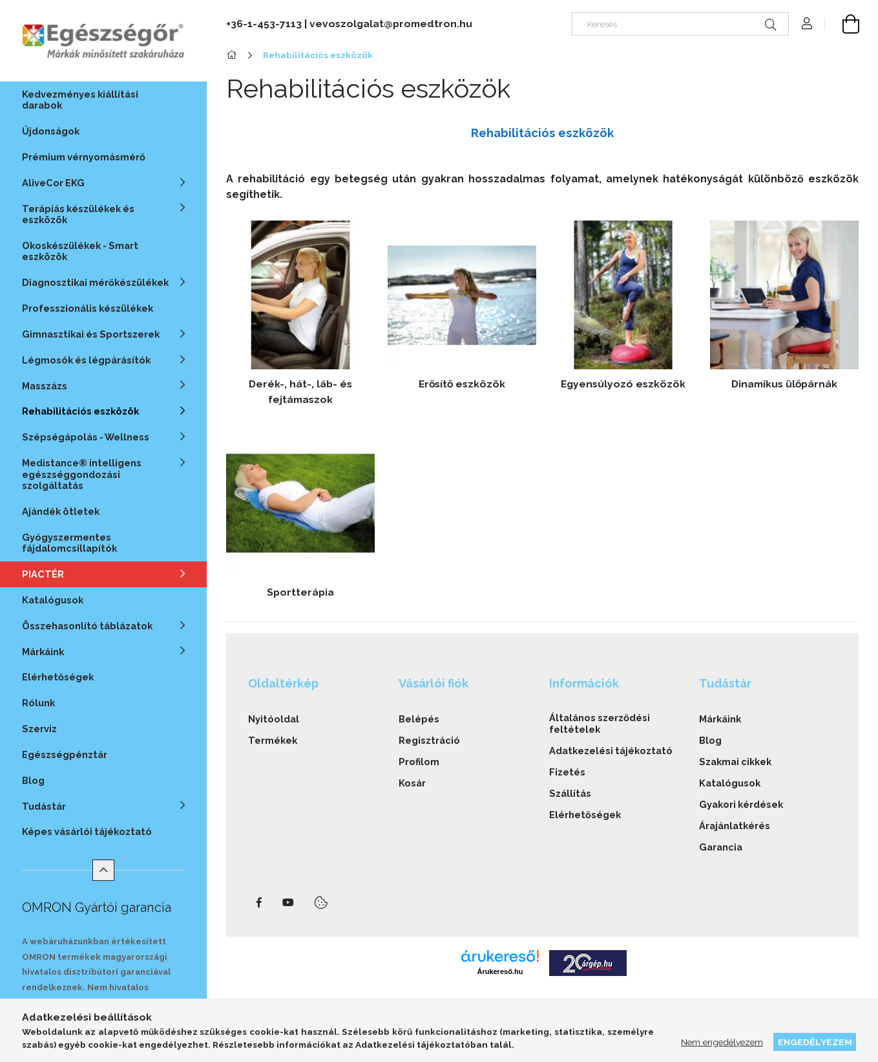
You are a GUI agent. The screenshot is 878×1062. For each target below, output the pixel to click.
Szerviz (39, 728)
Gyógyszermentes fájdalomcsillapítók (69, 543)
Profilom (419, 761)
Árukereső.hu (500, 971)
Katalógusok (52, 599)
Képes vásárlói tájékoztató (87, 831)
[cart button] (842, 24)
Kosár (412, 782)
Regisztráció (429, 740)
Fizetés (567, 771)
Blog (33, 780)
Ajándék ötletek (60, 511)
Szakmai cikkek (735, 761)
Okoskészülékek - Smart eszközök (80, 251)
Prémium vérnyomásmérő (83, 156)
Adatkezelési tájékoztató (611, 750)
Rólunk (38, 702)
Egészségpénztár (64, 754)
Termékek (272, 740)
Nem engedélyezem (722, 1042)
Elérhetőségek (58, 676)
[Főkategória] (233, 55)
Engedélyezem (815, 1042)
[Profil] (807, 24)
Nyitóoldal (273, 718)
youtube (288, 903)
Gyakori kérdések (741, 804)
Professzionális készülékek (87, 308)
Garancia (720, 846)
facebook (259, 903)
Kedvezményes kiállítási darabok (80, 100)
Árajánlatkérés (734, 825)
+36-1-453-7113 (264, 23)
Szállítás (570, 793)
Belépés (419, 718)
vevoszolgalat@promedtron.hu (390, 23)
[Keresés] (680, 24)
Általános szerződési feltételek (599, 723)
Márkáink (720, 718)
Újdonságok (50, 130)
